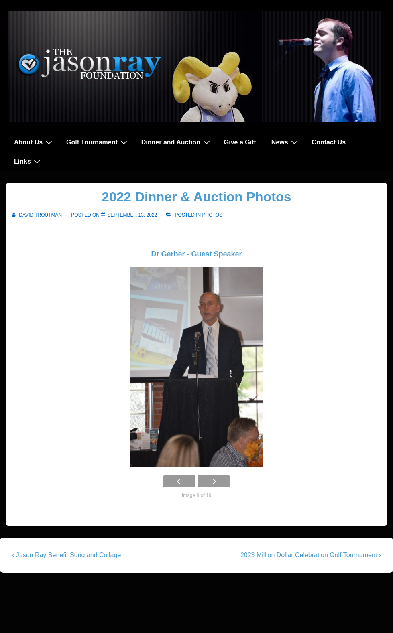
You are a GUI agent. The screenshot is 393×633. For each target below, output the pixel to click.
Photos (212, 215)
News (285, 142)
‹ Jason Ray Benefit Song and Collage (66, 555)
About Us (34, 142)
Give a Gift (240, 142)
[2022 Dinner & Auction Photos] (132, 215)
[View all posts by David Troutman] (37, 215)
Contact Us (329, 142)
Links (28, 161)
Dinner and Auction (176, 142)
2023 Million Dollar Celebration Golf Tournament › (310, 555)
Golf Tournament (97, 142)
